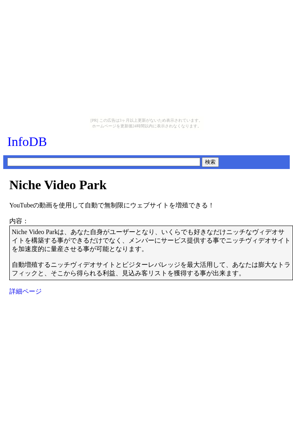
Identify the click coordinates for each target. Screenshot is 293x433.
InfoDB (27, 141)
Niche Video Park (58, 184)
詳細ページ (25, 291)
